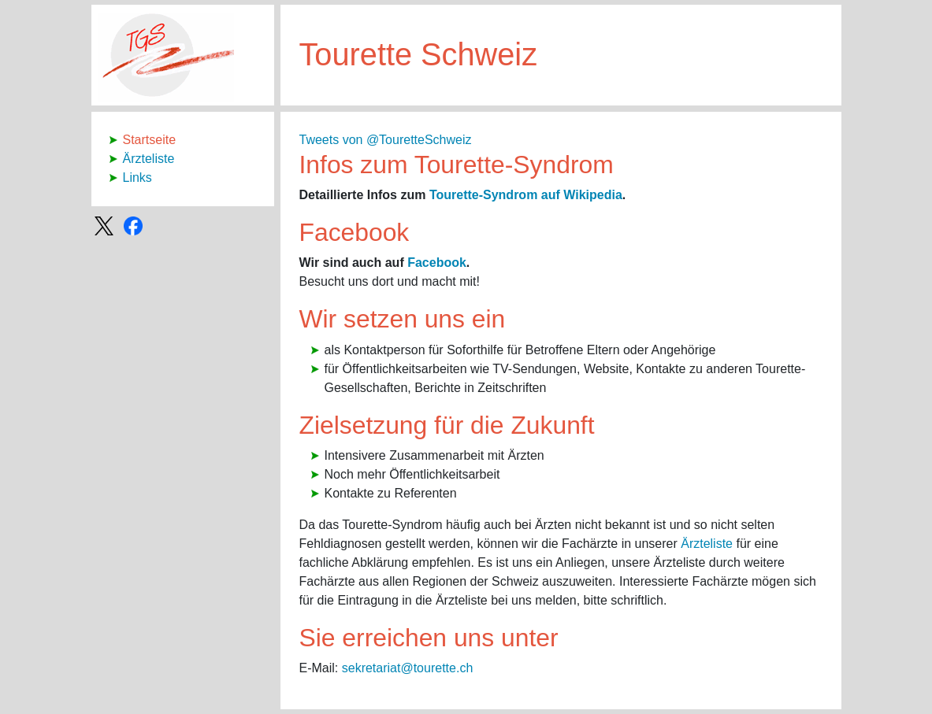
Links (137, 177)
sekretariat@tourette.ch (407, 668)
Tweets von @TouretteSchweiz (385, 139)
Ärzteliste (149, 158)
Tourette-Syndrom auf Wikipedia (525, 195)
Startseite (149, 139)
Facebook (436, 262)
